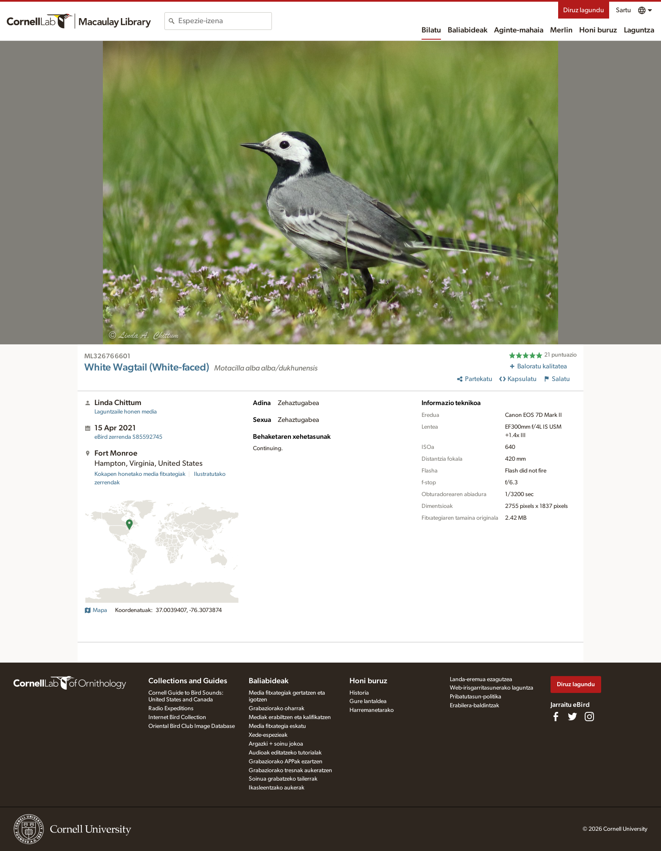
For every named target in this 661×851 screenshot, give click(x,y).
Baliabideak (467, 30)
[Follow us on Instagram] (589, 716)
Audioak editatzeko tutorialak (285, 753)
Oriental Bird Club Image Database (191, 726)
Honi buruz (598, 30)
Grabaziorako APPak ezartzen (285, 762)
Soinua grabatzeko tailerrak (283, 779)
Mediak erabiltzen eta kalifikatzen (290, 717)
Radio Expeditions (170, 708)
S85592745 (128, 437)
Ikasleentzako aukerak (276, 788)
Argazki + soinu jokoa (276, 744)
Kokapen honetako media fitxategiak (139, 474)
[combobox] (224, 21)
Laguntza (639, 30)
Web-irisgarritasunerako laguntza (491, 688)
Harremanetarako (371, 710)
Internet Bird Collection (177, 717)
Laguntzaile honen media (125, 412)
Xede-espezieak (268, 735)
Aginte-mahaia (518, 30)
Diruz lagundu (583, 10)
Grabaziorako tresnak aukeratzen (290, 770)
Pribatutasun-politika (475, 697)
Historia (359, 693)
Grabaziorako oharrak (276, 708)
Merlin (561, 30)
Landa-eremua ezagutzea (481, 679)
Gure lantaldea (368, 701)
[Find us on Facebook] (556, 716)
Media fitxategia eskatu (277, 726)
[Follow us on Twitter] (572, 716)
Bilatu (431, 30)
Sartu (623, 10)
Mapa (95, 610)
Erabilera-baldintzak (474, 706)
